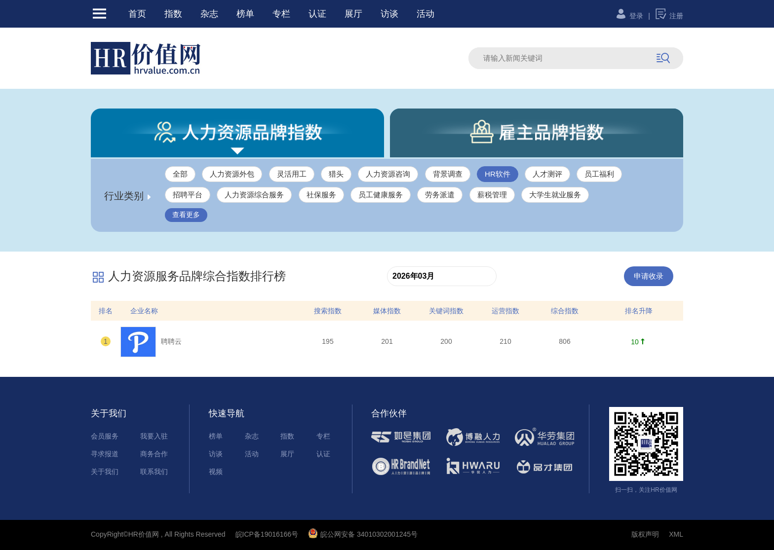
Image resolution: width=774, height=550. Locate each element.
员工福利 (599, 174)
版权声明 (645, 534)
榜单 (245, 14)
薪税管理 (492, 194)
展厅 (353, 14)
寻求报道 (104, 454)
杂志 (209, 14)
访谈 (389, 14)
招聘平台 (187, 194)
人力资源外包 (232, 174)
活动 (425, 14)
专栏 (281, 14)
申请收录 (648, 276)
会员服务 (104, 436)
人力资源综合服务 (254, 194)
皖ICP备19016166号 (267, 534)
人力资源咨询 (388, 174)
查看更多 (186, 215)
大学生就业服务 (555, 194)
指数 (173, 14)
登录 (629, 16)
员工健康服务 (380, 194)
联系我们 (154, 472)
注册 (669, 16)
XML (676, 534)
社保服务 (321, 194)
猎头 (336, 174)
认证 (317, 14)
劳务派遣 (440, 194)
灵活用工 (292, 174)
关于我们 (104, 472)
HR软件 (497, 174)
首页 (137, 14)
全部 (180, 174)
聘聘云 (151, 341)
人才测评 (547, 174)
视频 (216, 472)
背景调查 (448, 174)
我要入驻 (154, 436)
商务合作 (154, 454)
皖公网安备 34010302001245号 (363, 534)
